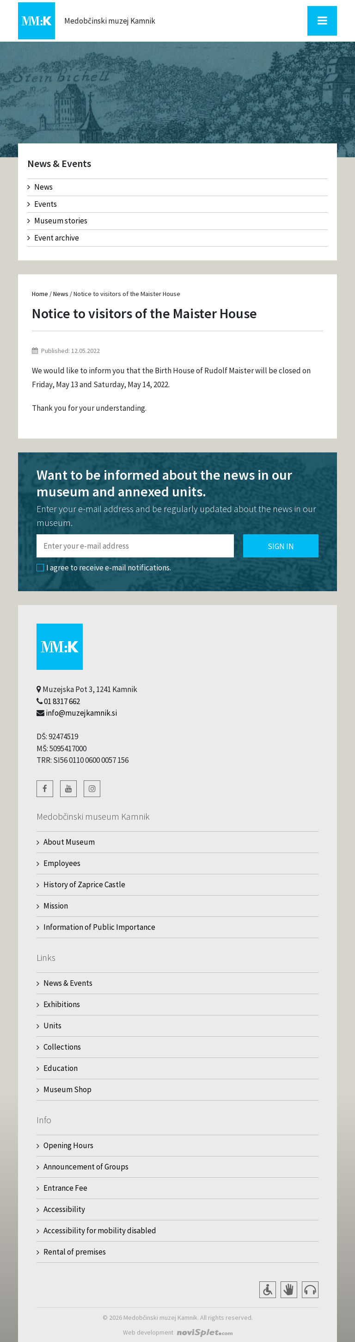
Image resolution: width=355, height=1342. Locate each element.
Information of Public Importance (99, 927)
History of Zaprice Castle (84, 884)
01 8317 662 (62, 701)
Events (42, 204)
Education (60, 1068)
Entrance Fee (65, 1188)
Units (52, 1025)
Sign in (281, 546)
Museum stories (57, 221)
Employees (61, 863)
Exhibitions (61, 1004)
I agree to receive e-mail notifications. (104, 568)
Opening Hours (68, 1145)
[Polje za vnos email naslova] (135, 545)
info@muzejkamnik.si (81, 713)
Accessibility (64, 1209)
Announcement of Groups (86, 1167)
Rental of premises (74, 1252)
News (40, 187)
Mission (55, 906)
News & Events (67, 983)
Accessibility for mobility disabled (99, 1230)
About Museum (69, 842)
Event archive (53, 238)
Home (40, 294)
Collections (62, 1047)
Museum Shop (67, 1089)
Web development (148, 1332)
